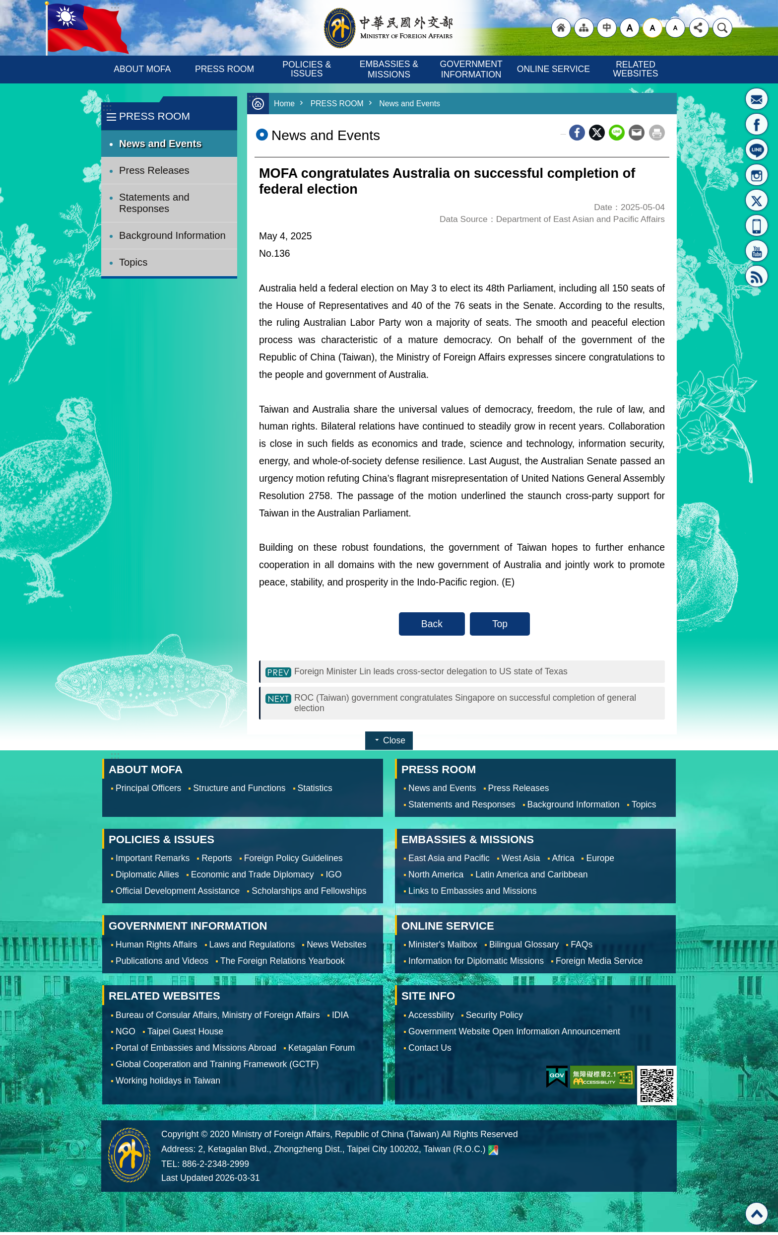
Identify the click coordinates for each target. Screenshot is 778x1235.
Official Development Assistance (178, 894)
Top (500, 623)
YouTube (756, 251)
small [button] (675, 28)
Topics (133, 262)
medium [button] (652, 28)
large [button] (630, 28)
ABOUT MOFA (142, 69)
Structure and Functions (239, 791)
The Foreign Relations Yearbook (282, 964)
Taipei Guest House (185, 1034)
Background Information (172, 235)
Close (394, 743)
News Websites (337, 947)
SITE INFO (428, 999)
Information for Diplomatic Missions (476, 964)
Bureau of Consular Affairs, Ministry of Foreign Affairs (218, 1018)
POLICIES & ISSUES (307, 69)
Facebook (577, 133)
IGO (333, 877)
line (617, 133)
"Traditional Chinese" (607, 28)
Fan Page (756, 124)
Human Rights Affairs (156, 947)
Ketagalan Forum (321, 1051)
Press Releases (154, 170)
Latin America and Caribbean (531, 877)
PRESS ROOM (224, 69)
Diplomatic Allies (147, 877)
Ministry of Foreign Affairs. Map (493, 1153)
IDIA (340, 1018)
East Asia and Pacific (449, 861)
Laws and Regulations (252, 947)
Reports (216, 861)
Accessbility (431, 1018)
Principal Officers (148, 791)
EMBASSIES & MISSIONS (390, 69)
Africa (563, 861)
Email (637, 133)
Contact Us (430, 1051)
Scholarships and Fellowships (309, 894)
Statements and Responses (154, 203)
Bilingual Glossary (524, 947)
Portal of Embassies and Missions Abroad (196, 1051)
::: (107, 107)
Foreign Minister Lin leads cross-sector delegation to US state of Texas (444, 671)
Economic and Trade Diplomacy (252, 877)
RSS (756, 276)
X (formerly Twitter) (597, 133)
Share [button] (699, 28)
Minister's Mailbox (756, 99)
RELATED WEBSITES (635, 69)
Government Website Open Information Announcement (514, 1034)
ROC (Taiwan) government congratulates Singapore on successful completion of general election (465, 705)
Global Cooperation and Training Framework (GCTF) (217, 1067)
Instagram (756, 175)
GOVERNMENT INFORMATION (472, 69)
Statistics (315, 791)
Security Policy (494, 1018)
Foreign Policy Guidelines (293, 861)
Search (722, 28)
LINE (756, 149)
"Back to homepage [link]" (561, 28)
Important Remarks (153, 861)
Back (432, 623)
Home (285, 103)
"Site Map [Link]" (584, 28)
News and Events (160, 143)
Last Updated (187, 1181)
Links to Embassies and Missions (472, 894)
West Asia (521, 861)
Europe (600, 861)
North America (435, 877)
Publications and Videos (162, 964)
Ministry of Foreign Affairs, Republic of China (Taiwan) (389, 28)
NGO (125, 1034)
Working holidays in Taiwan (168, 1084)
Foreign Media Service (599, 964)
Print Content (657, 133)
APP (756, 225)
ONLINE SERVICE (553, 69)
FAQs (581, 947)
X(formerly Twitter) (756, 200)
